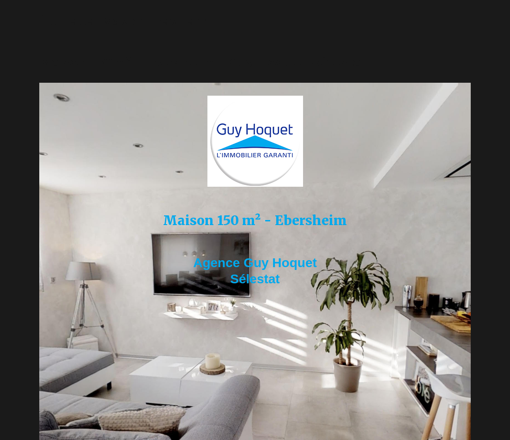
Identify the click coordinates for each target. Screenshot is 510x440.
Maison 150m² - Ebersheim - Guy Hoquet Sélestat (203, 61)
